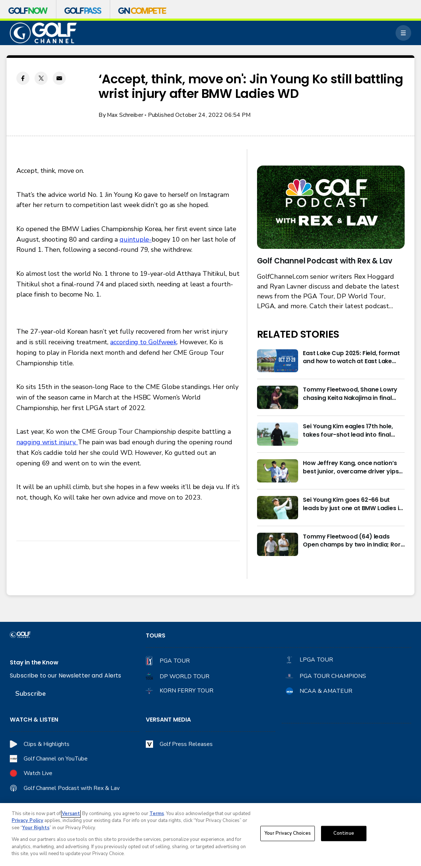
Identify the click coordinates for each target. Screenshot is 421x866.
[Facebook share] (22, 78)
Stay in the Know (34, 663)
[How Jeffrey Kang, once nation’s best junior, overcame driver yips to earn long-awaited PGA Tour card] (277, 470)
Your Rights (35, 828)
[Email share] (59, 78)
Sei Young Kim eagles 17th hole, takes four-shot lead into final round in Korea (348, 430)
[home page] (43, 33)
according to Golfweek (143, 342)
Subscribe (30, 693)
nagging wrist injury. (47, 442)
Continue (343, 833)
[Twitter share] (41, 78)
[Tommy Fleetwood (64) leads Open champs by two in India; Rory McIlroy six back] (277, 544)
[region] (210, 834)
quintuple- (136, 239)
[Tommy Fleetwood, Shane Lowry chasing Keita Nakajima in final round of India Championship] (277, 397)
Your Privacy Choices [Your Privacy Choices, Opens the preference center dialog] (287, 833)
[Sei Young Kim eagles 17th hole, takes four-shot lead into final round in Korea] (277, 434)
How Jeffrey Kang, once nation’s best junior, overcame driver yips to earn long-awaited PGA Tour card (350, 467)
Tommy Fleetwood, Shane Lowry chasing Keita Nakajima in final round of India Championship (350, 394)
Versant (71, 813)
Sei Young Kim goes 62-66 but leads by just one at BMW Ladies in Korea (352, 504)
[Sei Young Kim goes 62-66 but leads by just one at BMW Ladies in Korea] (277, 507)
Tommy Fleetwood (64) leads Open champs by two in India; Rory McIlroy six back (353, 541)
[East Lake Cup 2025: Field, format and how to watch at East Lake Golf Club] (277, 361)
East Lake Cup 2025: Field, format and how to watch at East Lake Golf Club (351, 357)
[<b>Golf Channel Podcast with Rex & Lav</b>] (331, 207)
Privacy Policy (27, 820)
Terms (156, 813)
